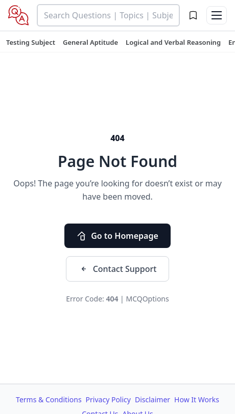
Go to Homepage (117, 235)
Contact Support (118, 268)
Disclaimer (152, 399)
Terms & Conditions (49, 399)
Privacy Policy (108, 399)
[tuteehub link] (30, 42)
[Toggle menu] (216, 15)
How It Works (196, 399)
